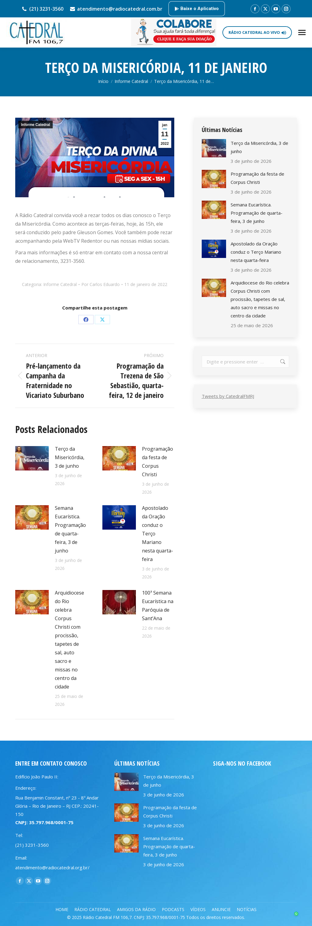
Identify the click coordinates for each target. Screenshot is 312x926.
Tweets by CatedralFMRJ (228, 396)
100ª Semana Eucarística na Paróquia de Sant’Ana (157, 605)
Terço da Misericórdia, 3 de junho (69, 457)
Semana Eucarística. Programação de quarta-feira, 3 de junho (70, 529)
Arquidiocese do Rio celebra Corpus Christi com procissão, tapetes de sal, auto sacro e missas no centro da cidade (69, 639)
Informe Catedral (35, 125)
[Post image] (32, 458)
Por (100, 284)
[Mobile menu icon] (302, 32)
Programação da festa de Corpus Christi (157, 461)
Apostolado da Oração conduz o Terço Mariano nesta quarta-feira (157, 534)
